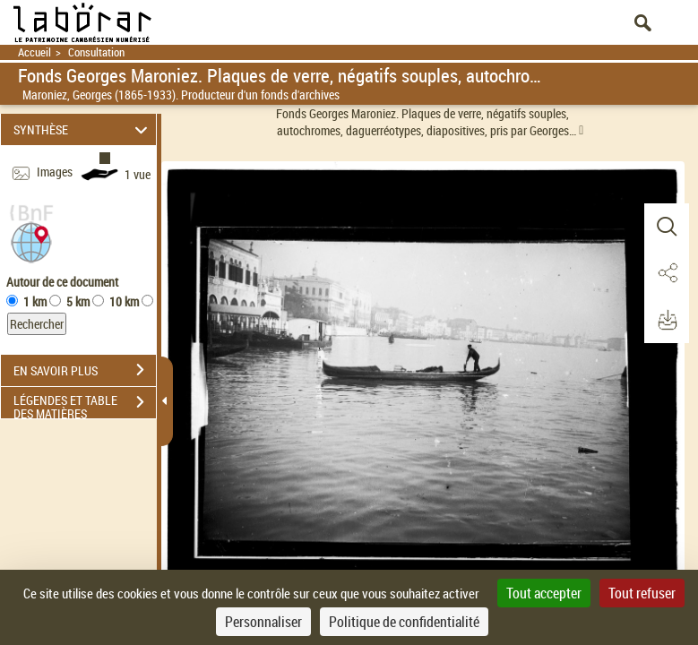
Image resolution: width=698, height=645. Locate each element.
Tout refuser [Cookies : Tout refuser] (642, 593)
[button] (31, 240)
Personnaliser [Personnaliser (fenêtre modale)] (263, 622)
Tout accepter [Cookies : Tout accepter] (544, 593)
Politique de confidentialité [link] (404, 622)
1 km (35, 301)
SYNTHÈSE (82, 129)
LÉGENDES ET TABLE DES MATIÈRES (84, 404)
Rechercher (37, 323)
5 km (78, 301)
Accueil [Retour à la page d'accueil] (34, 52)
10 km (124, 301)
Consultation (96, 52)
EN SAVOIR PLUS (84, 370)
